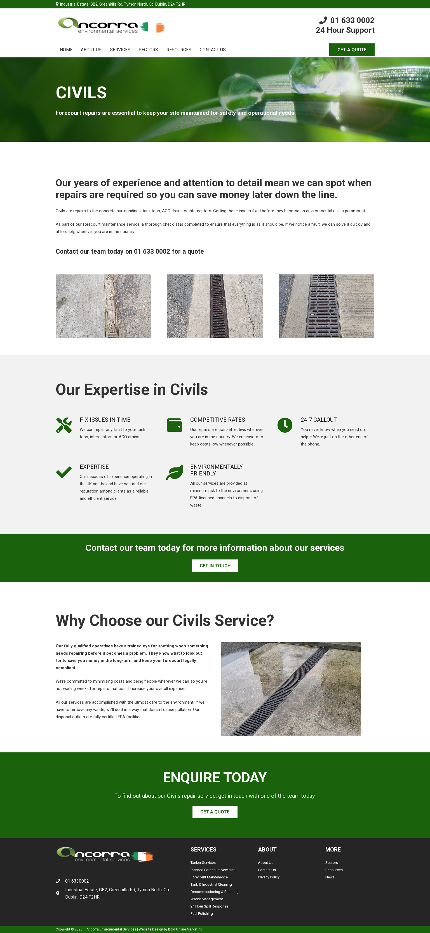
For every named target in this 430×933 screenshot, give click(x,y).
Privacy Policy (268, 877)
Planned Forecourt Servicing (213, 870)
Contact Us (267, 870)
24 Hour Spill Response (209, 906)
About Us (265, 862)
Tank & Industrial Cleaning (211, 884)
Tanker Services (203, 862)
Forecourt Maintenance (209, 877)
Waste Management (207, 899)
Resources (334, 870)
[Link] (111, 25)
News (330, 877)
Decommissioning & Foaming (215, 892)
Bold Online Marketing (185, 929)
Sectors (331, 862)
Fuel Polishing (202, 913)
